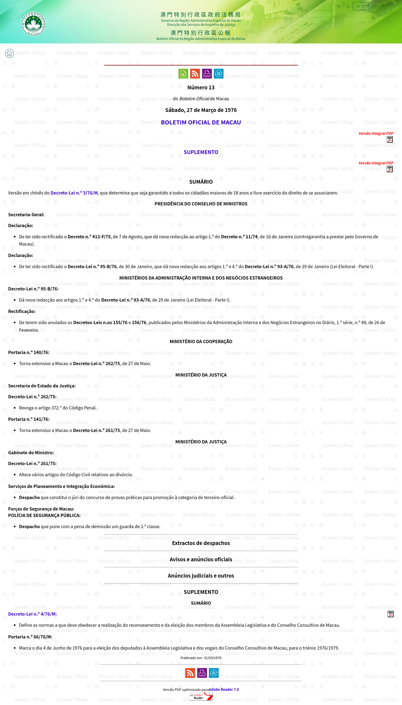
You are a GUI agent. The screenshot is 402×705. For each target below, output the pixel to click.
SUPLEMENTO (201, 151)
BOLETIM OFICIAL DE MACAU (201, 122)
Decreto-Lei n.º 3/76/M (74, 192)
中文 (360, 6)
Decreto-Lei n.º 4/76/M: (32, 613)
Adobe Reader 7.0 (224, 689)
